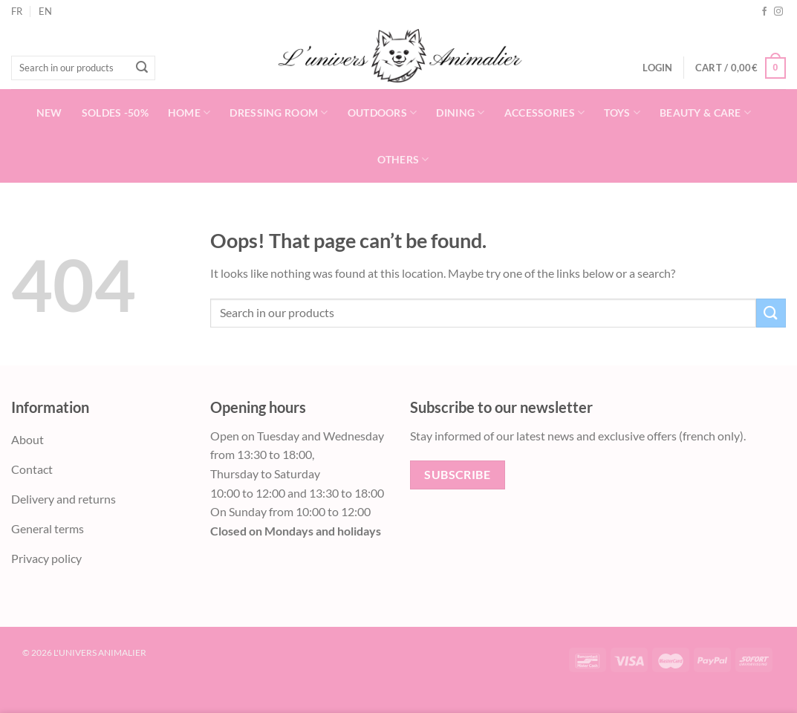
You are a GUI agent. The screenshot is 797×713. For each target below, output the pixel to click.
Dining (460, 112)
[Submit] (141, 68)
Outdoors (382, 112)
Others (403, 159)
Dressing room (279, 112)
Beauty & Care (705, 112)
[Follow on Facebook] (764, 12)
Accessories (544, 112)
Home (189, 112)
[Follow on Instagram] (778, 12)
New (49, 112)
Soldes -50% (115, 112)
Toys (622, 112)
